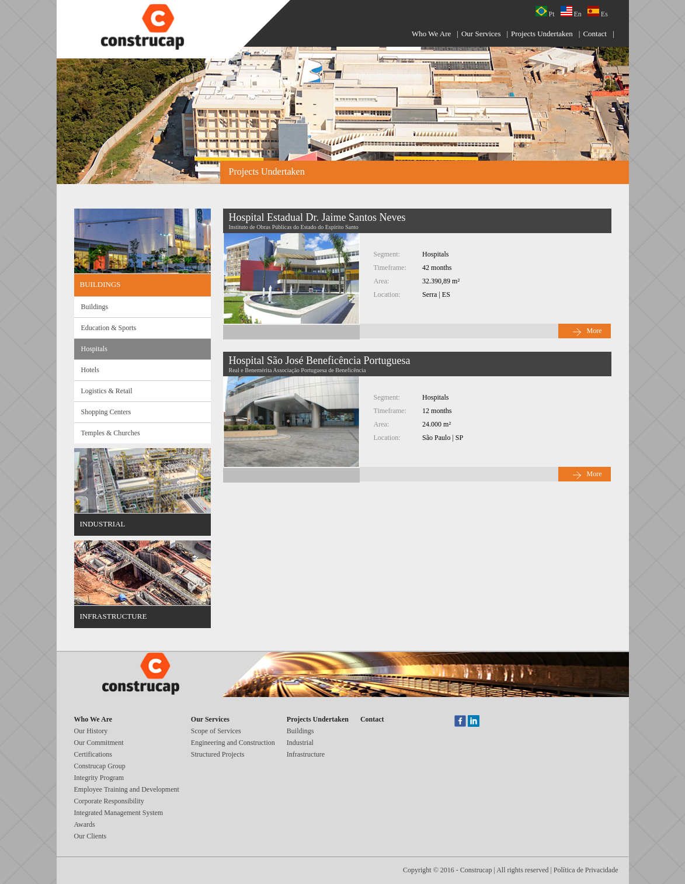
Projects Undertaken (542, 33)
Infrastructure (306, 754)
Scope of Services (216, 731)
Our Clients (90, 836)
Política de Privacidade (586, 870)
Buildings (95, 307)
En (571, 12)
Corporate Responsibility (109, 801)
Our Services (481, 33)
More (594, 331)
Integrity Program (99, 778)
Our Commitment (99, 743)
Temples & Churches (110, 433)
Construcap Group (100, 766)
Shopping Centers (106, 412)
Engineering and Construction (233, 743)
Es (597, 12)
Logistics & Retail (107, 391)
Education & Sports (109, 328)
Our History (91, 731)
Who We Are (431, 33)
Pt (545, 12)
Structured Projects (218, 754)
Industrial (300, 743)
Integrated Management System (119, 813)
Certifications (93, 754)
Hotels (90, 370)
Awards (84, 824)
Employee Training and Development (126, 789)
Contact (594, 33)
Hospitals (94, 349)
